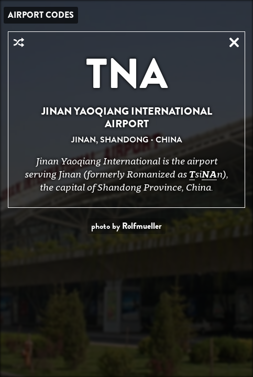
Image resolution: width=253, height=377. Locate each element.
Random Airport (18, 42)
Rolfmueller (142, 226)
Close (234, 42)
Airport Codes (41, 15)
